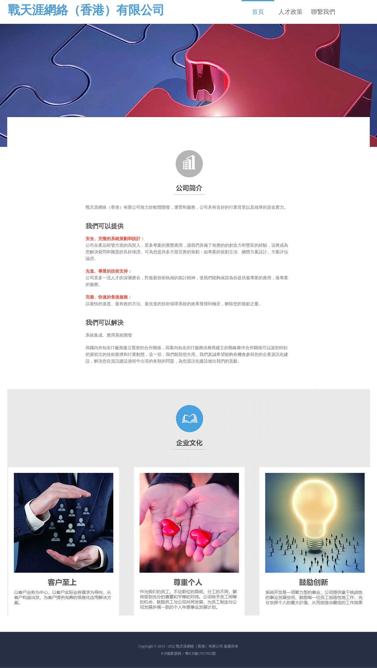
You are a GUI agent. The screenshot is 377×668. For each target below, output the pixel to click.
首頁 (258, 7)
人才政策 (290, 11)
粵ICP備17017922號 (200, 653)
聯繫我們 (323, 11)
